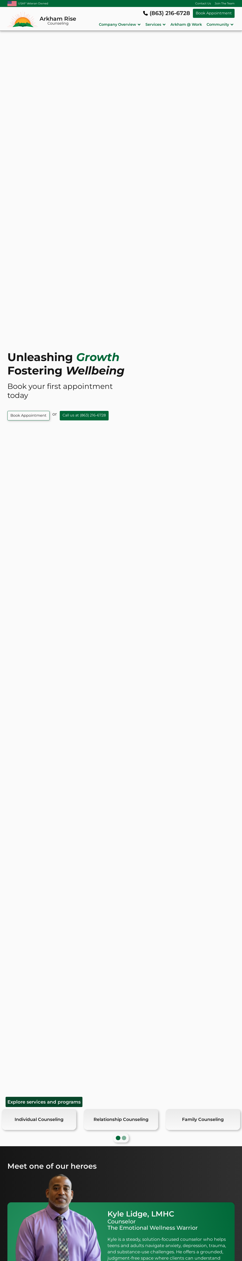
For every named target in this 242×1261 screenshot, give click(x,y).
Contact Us (203, 3)
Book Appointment (214, 13)
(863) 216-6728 (170, 13)
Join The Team (225, 3)
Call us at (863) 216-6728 (84, 415)
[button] (120, 25)
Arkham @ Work (186, 24)
